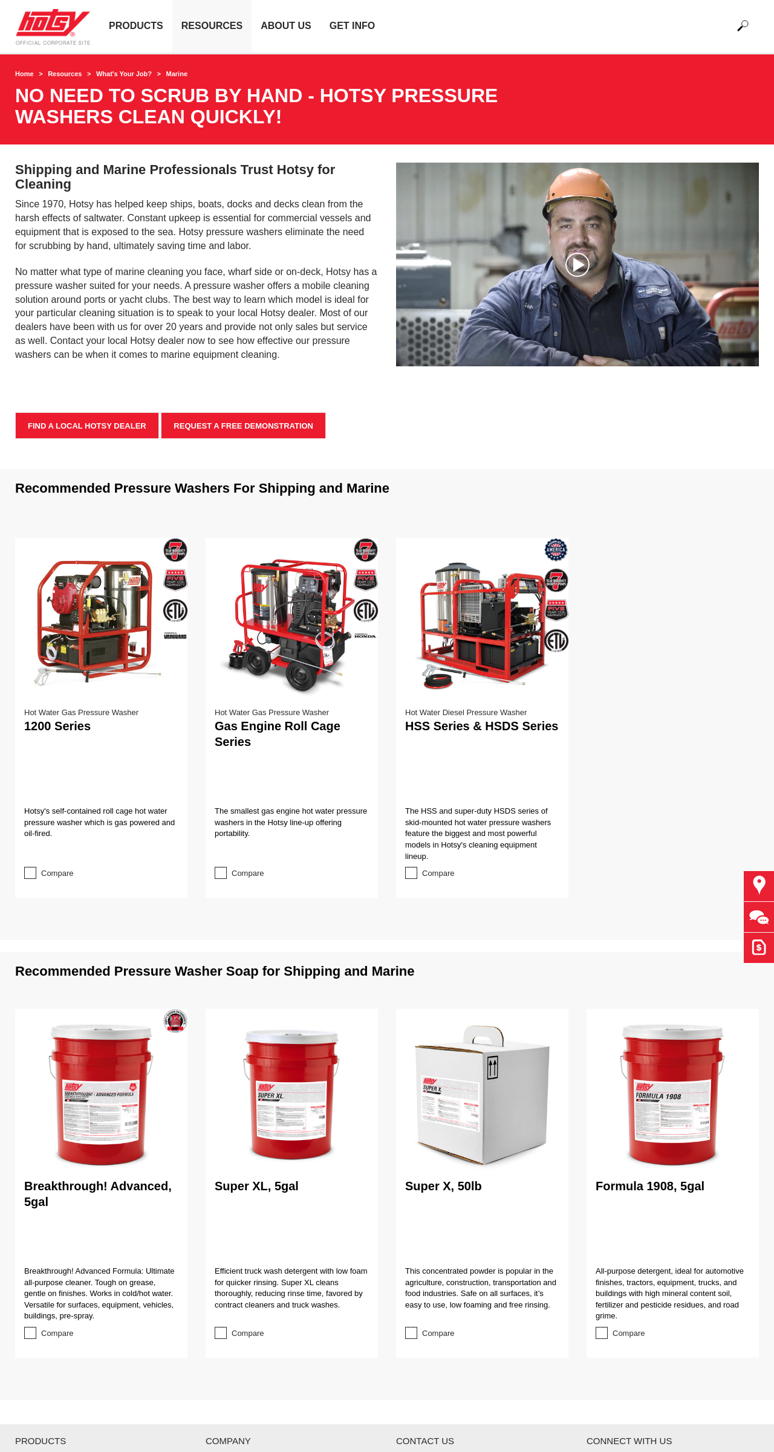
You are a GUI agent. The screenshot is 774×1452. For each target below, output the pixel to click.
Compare (57, 873)
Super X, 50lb (443, 1186)
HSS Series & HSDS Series (481, 726)
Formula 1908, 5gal (650, 1186)
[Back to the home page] (57, 26)
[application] (577, 264)
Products (136, 26)
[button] (577, 265)
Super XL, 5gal (257, 1186)
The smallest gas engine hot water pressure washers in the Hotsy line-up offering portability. (291, 822)
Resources (211, 26)
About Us (286, 26)
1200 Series (57, 726)
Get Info (353, 26)
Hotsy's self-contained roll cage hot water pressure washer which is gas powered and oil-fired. (99, 822)
